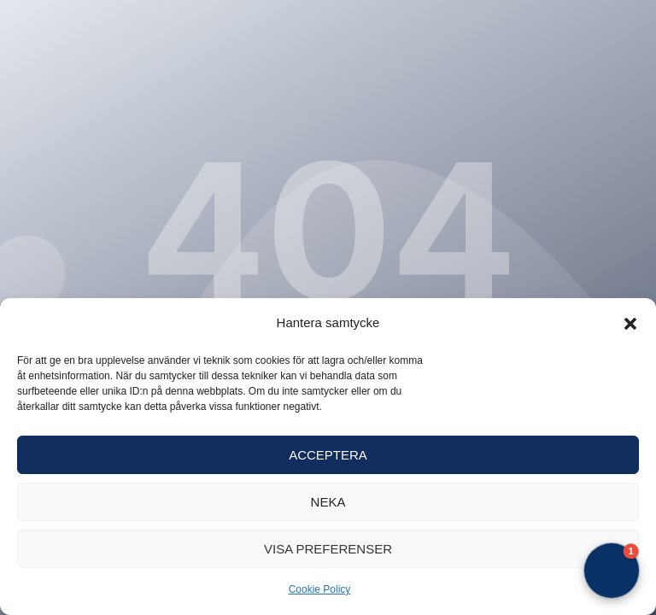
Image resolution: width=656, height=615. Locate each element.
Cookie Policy (320, 589)
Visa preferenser (328, 549)
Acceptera (328, 455)
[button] (630, 323)
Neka (328, 502)
